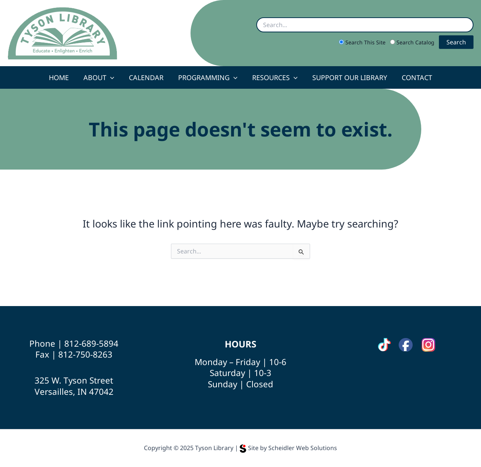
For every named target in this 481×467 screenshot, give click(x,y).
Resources (273, 77)
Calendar (147, 77)
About (101, 77)
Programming (207, 77)
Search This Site (363, 42)
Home (62, 77)
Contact (413, 77)
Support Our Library (347, 77)
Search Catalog (413, 42)
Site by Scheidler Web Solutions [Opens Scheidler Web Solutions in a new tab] (288, 448)
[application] (112, 77)
